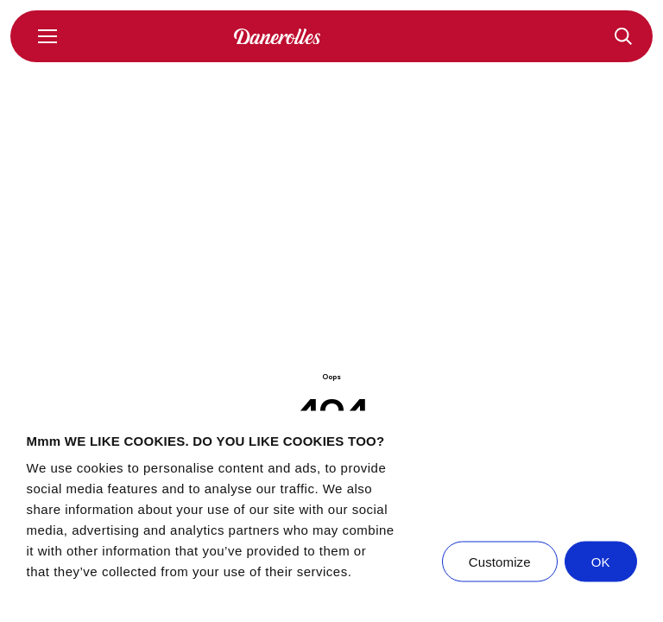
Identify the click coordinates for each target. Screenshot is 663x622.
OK (600, 562)
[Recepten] (623, 36)
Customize (500, 562)
